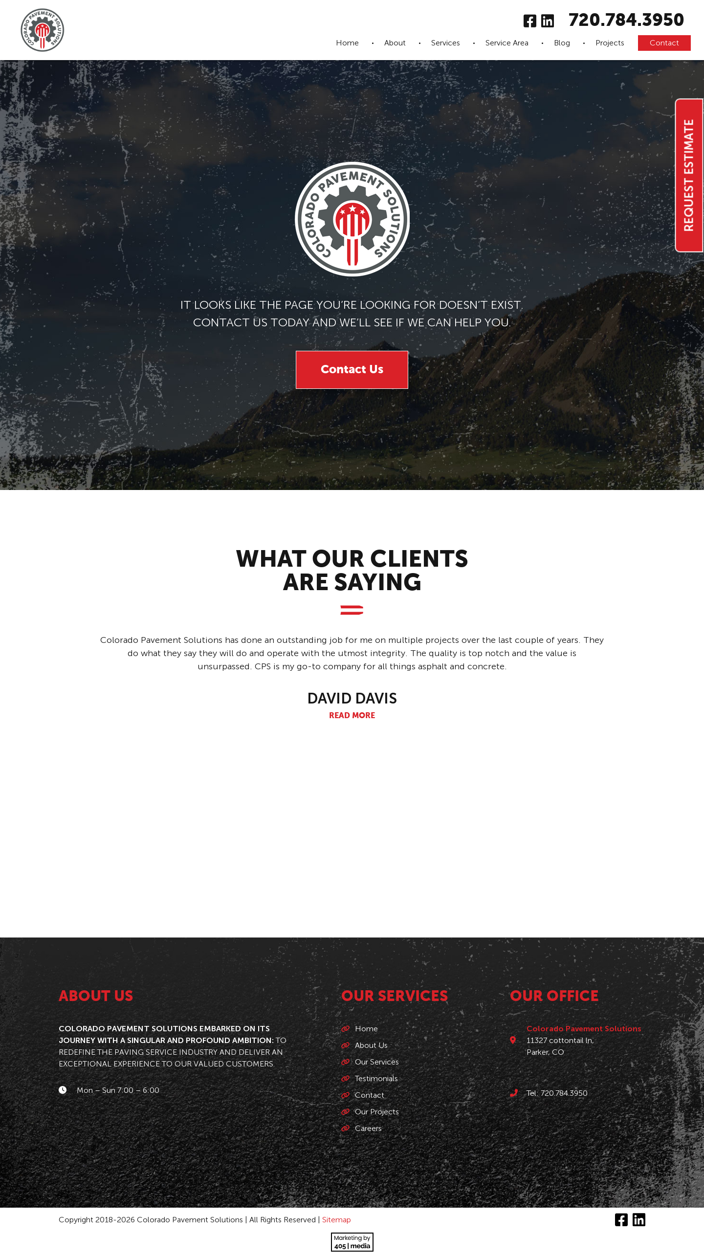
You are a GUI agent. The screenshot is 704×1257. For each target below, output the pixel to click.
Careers (368, 1128)
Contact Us (352, 370)
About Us (371, 1045)
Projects (609, 42)
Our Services (377, 1061)
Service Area (506, 42)
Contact (664, 42)
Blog (562, 42)
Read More (352, 716)
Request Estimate (689, 175)
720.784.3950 (626, 21)
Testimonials (376, 1078)
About (395, 42)
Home (347, 42)
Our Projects (377, 1111)
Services (445, 42)
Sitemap (336, 1219)
